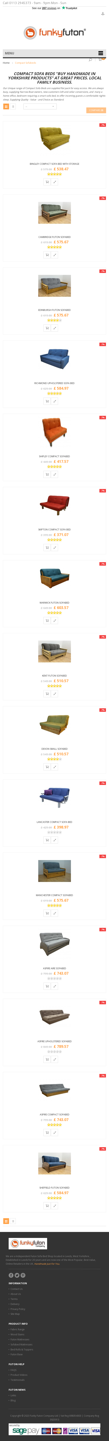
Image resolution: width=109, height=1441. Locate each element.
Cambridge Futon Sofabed (54, 237)
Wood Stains (17, 1334)
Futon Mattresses (20, 1339)
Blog (13, 1400)
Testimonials (17, 1380)
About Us (16, 1294)
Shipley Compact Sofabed (54, 456)
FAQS (13, 1370)
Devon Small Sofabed (55, 749)
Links (13, 1395)
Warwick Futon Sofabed (54, 602)
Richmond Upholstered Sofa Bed (54, 383)
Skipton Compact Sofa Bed (54, 529)
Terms (14, 1299)
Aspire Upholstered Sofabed (54, 1041)
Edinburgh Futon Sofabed (54, 310)
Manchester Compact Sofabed (54, 895)
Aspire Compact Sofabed (54, 1114)
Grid (6, 106)
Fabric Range (18, 1329)
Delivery (15, 1304)
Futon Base (17, 1354)
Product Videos (19, 1375)
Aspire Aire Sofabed (54, 968)
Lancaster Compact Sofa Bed (54, 822)
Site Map (15, 1314)
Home (6, 62)
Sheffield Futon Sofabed (54, 1187)
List (13, 106)
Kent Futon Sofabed (54, 675)
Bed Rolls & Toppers (22, 1349)
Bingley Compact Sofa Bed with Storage (54, 164)
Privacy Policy (18, 1309)
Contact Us (16, 1289)
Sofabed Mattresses (21, 1344)
